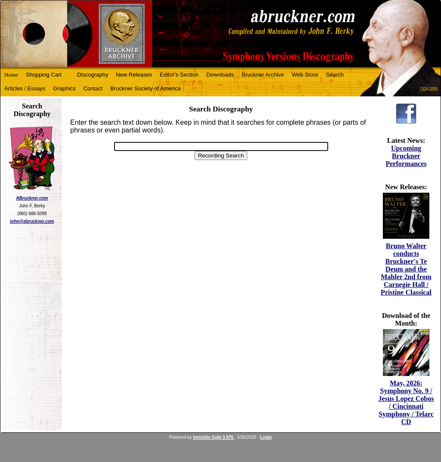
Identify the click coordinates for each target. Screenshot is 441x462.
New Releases (134, 74)
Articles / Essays (24, 88)
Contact (92, 88)
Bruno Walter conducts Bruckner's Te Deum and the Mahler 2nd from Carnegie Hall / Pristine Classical (406, 269)
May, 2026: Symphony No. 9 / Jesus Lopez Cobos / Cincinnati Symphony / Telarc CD (406, 402)
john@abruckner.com (32, 221)
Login (266, 437)
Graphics (64, 88)
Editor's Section (179, 74)
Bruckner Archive (263, 74)
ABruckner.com (32, 198)
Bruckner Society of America (145, 88)
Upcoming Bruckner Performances (405, 156)
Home (11, 74)
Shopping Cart (44, 74)
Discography (92, 74)
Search (335, 74)
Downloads (220, 74)
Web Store (305, 74)
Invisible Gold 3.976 (213, 437)
